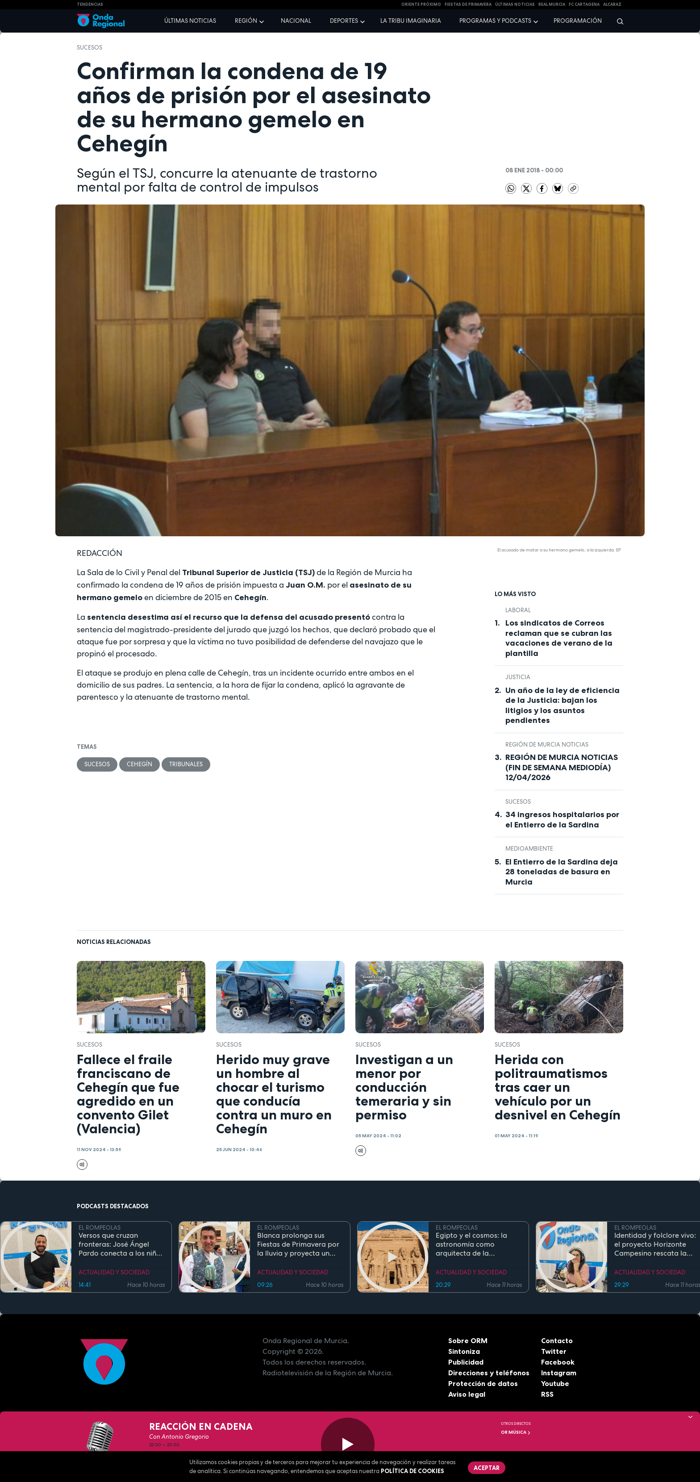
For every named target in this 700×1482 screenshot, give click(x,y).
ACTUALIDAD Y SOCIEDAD (114, 1272)
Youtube (555, 1383)
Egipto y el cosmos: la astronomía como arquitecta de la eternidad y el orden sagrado (471, 1244)
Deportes (344, 21)
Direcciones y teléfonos (488, 1372)
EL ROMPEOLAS (100, 1228)
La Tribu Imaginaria (410, 21)
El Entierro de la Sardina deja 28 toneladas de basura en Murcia (561, 872)
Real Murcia (551, 4)
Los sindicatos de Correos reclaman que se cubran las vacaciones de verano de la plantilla (558, 638)
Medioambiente (529, 848)
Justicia (517, 677)
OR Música (516, 1432)
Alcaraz (612, 4)
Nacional (296, 21)
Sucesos (89, 47)
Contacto (557, 1340)
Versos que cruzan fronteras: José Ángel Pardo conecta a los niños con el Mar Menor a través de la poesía (121, 1244)
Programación (578, 21)
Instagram (558, 1372)
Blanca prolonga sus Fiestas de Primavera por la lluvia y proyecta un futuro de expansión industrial (298, 1244)
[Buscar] (617, 21)
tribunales (186, 764)
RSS (547, 1394)
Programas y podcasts (495, 21)
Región (246, 21)
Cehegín (139, 764)
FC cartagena (584, 4)
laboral (518, 610)
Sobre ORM (468, 1340)
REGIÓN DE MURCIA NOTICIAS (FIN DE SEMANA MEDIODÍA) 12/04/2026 (561, 767)
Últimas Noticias (515, 4)
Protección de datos (483, 1383)
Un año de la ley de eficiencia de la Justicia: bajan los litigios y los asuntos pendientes (562, 705)
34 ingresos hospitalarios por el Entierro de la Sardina (562, 820)
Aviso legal (466, 1394)
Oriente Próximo (421, 4)
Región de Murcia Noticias (546, 744)
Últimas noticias (190, 21)
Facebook (558, 1361)
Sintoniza (464, 1351)
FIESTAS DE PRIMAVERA (468, 4)
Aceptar (487, 1467)
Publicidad (465, 1361)
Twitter (554, 1351)
